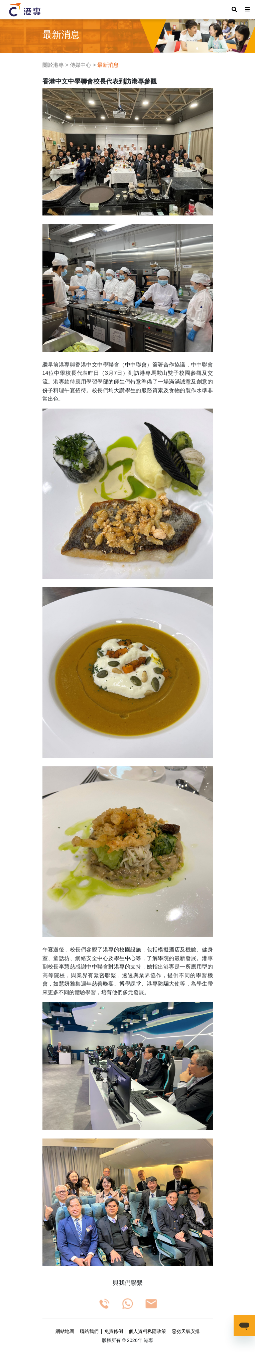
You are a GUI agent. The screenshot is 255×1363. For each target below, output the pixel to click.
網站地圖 (64, 1331)
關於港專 (53, 65)
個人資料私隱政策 (147, 1331)
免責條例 (113, 1331)
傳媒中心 (80, 65)
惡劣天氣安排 (186, 1331)
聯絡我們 (89, 1331)
